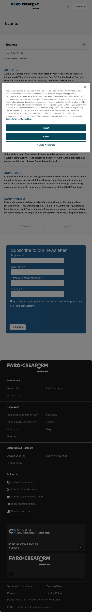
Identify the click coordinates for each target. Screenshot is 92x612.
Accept (46, 128)
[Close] (85, 86)
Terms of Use (26, 119)
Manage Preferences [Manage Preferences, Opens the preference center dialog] (46, 145)
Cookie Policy (11, 119)
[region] (46, 117)
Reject (46, 136)
